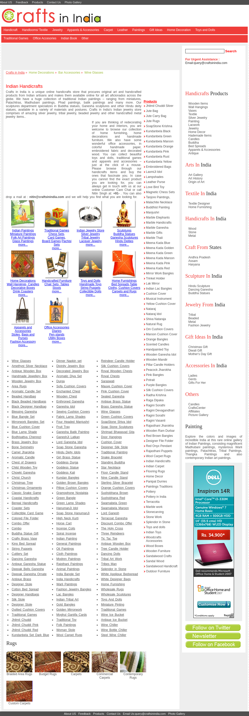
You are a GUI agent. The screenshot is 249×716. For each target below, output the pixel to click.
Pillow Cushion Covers (72, 488)
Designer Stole (22, 584)
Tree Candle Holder (114, 549)
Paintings (138, 30)
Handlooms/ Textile (35, 30)
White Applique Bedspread (119, 574)
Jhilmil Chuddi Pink (25, 625)
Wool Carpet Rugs (69, 635)
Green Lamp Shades (71, 503)
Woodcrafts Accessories (154, 539)
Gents (192, 379)
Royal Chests (110, 376)
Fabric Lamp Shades (71, 417)
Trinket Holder (155, 278)
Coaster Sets (21, 508)
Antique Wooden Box (26, 371)
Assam (193, 261)
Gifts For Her (197, 383)
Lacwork (194, 125)
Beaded (193, 318)
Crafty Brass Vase (24, 538)
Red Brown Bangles (159, 436)
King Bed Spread (24, 543)
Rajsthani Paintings (69, 564)
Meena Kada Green (159, 253)
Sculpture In (197, 276)
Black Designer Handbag (29, 406)
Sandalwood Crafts (159, 556)
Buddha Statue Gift (25, 533)
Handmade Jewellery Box (29, 376)
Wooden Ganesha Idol (161, 354)
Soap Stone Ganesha (71, 447)
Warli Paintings (66, 584)
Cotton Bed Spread (25, 589)
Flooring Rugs (155, 471)
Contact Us (54, 2)
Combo (17, 528)
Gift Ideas (156, 30)
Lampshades (154, 177)
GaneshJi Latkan (68, 437)
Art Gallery (195, 175)
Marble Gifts (154, 233)
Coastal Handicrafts (25, 498)
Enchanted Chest (68, 391)
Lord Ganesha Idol (69, 442)
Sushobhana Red (113, 498)
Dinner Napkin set (68, 361)
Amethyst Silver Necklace (29, 366)
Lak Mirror (153, 283)
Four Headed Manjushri (72, 422)
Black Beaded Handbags (29, 401)
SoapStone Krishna (159, 126)
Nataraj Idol (153, 314)
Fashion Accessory (23, 341)
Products (37, 2)
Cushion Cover (111, 442)
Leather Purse (155, 182)
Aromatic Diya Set (69, 376)
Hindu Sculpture (199, 286)
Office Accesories (44, 38)
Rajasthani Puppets (159, 451)
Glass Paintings (23, 241)
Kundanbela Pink (157, 151)
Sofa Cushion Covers (71, 386)
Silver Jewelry (90, 234)
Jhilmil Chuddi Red (25, 630)
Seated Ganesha (112, 396)
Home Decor (154, 476)
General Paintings (68, 543)
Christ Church (21, 477)
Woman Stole (65, 630)
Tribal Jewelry (90, 237)
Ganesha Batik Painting (72, 432)
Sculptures (124, 230)
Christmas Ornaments (27, 488)
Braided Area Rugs (19, 674)
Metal (192, 236)
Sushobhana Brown (114, 493)
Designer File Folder (159, 441)
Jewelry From (199, 304)
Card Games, (57, 237)
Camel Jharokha (23, 452)
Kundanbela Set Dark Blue (30, 635)
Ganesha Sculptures (124, 237)
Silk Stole (18, 599)
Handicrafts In (199, 218)
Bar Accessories (69, 72)
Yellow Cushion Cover (161, 304)
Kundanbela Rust (157, 156)
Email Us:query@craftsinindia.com (144, 713)
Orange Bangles (157, 339)
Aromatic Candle (23, 457)
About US (6, 2)
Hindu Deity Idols (68, 452)
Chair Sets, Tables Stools (56, 287)
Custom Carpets (19, 703)
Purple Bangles (156, 385)
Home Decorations (41, 72)
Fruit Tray (63, 427)
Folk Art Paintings (23, 237)
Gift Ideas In (198, 337)
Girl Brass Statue (68, 457)
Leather (123, 30)
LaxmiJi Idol (154, 172)
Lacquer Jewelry (90, 241)
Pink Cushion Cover (115, 391)
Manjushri (152, 212)
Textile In (195, 193)
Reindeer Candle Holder (118, 361)
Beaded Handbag (24, 396)
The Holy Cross (112, 528)
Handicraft (11, 30)
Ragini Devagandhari (160, 410)
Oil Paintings (65, 549)
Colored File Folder (25, 518)
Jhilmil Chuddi (21, 620)
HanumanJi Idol (67, 508)
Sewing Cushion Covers (73, 411)
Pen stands (56, 334)
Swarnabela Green (114, 503)
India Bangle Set (68, 574)
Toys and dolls (155, 527)
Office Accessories (56, 327)
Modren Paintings (68, 559)
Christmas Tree (22, 483)
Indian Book (69, 38)
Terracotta (152, 502)
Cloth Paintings (66, 554)
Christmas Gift (198, 347)
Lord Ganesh (110, 513)
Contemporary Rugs (133, 675)
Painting (193, 121)
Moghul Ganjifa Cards (71, 615)
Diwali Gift (195, 350)
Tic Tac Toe (109, 538)
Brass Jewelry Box (25, 442)
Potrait (150, 380)
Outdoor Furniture (158, 571)
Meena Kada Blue (158, 243)
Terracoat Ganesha (114, 518)
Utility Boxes (56, 338)
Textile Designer (199, 203)
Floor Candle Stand (114, 472)
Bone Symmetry (23, 447)
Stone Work (154, 517)
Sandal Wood (155, 561)
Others (192, 394)
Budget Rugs (48, 674)
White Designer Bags (116, 579)
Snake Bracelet (111, 457)
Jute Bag (152, 111)
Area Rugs (19, 386)
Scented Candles (157, 344)
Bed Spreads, (120, 284)
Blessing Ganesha (24, 411)
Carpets (76, 674)
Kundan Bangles (67, 477)
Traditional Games (16, 38)
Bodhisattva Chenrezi (26, 437)
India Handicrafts (68, 579)
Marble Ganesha (157, 227)
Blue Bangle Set (23, 417)
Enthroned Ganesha (70, 401)
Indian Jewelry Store (90, 230)
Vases (192, 110)
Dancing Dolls (110, 554)
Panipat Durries (156, 481)
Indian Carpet (155, 466)
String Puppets (90, 288)
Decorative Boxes (23, 288)
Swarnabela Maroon (115, 508)
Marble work (154, 507)
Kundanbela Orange (159, 146)
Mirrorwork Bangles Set (28, 422)
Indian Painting (66, 538)
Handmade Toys (90, 284)
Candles (33, 284)
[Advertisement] (92, 57)
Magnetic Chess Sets (160, 192)
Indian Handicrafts (158, 461)
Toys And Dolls (111, 599)
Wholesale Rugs (112, 589)
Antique (193, 153)
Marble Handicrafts (159, 222)
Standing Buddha (113, 462)
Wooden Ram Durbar (160, 430)
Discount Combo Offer (116, 523)
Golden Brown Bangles (72, 483)
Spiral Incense (66, 533)
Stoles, (16, 334)
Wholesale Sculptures (116, 594)
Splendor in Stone (113, 569)
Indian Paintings (23, 230)
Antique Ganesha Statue (29, 564)
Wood (192, 228)
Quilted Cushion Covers (28, 609)
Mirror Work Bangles (160, 273)
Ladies (192, 375)
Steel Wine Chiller (113, 635)
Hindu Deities (124, 241)
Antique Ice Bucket (114, 620)
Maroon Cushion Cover (161, 334)
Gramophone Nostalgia (72, 493)
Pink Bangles (155, 375)
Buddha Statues (124, 234)
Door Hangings (111, 437)
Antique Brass (21, 579)
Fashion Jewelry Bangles (73, 589)
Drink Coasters (23, 291)
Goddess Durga (67, 462)
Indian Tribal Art (67, 599)
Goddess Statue (67, 467)
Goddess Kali (65, 472)
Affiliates (194, 411)
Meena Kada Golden (160, 248)
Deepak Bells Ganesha (28, 569)
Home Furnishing (113, 584)
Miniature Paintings (23, 234)
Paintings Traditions (159, 486)
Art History (195, 178)
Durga (60, 381)
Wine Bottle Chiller (114, 630)
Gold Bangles (65, 604)
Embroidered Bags (158, 167)
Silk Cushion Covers (115, 366)
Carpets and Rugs (124, 291)
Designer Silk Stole (114, 447)
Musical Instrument (159, 299)
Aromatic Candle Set (26, 391)
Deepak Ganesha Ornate (29, 574)
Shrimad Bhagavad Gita (117, 432)
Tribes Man (109, 564)
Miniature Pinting (112, 604)
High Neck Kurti (67, 518)
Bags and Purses (26, 336)
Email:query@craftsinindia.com (206, 63)
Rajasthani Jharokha (160, 425)
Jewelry (57, 30)
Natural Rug (154, 324)
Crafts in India (15, 72)
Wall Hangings (198, 107)
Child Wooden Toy (24, 467)
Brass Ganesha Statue (117, 406)
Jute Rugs (153, 121)
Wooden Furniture (158, 551)
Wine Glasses (94, 72)
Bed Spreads (197, 146)
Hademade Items (199, 135)
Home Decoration (179, 30)
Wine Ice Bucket (112, 615)
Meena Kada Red (158, 268)
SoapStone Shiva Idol (116, 422)
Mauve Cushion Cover (116, 386)
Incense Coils (65, 528)
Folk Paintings (66, 625)
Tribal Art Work (111, 559)
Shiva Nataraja (156, 319)
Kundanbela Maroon (159, 141)
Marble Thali (154, 238)
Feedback (22, 2)
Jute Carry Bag (156, 116)
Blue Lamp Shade (24, 432)
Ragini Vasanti (155, 420)
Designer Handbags (25, 594)
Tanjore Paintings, (158, 197)
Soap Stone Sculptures (117, 427)
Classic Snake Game (26, 493)
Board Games (51, 241)
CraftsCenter (197, 408)
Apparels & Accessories (83, 30)
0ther (84, 38)
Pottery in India (156, 496)
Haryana (194, 264)
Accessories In (200, 365)
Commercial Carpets (104, 675)
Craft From (196, 247)
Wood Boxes (154, 546)
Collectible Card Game (27, 513)
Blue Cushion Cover (26, 427)
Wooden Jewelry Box (26, 381)
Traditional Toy (66, 620)
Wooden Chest (66, 396)
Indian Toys (153, 532)
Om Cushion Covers (159, 329)
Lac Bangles (65, 594)
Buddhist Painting (158, 207)
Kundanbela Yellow (159, 161)
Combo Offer (20, 523)
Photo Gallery (73, 2)
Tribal (192, 315)
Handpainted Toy (157, 349)
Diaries (56, 331)
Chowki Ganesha (23, 472)
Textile (192, 114)
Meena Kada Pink (158, 263)
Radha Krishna (156, 395)
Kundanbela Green (159, 136)
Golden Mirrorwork (69, 609)
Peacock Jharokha (158, 370)
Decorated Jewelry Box (72, 371)
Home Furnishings (124, 280)
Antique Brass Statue (116, 401)
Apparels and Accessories (23, 329)
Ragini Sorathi (155, 405)
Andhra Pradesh (199, 257)
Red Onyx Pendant (159, 446)
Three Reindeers (112, 533)
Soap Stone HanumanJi (73, 513)
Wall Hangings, (17, 284)
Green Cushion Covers (117, 417)
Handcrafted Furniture (57, 280)
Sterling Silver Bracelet (117, 483)
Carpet (108, 30)
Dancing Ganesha (24, 559)
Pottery (151, 491)
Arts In (192, 165)
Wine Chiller (109, 625)
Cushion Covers (129, 288)
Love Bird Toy (155, 187)
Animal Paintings (67, 569)
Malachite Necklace (159, 202)
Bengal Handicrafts (25, 503)
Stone (192, 232)
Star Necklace (111, 467)
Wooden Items (198, 103)
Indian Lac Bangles (159, 288)
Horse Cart (64, 523)
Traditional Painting (114, 452)
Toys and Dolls (205, 30)
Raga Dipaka (154, 400)
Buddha (193, 142)
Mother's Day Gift (200, 354)
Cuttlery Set (20, 554)
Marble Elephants (158, 217)
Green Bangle (66, 498)
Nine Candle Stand (114, 477)
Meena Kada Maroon (160, 258)
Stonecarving (155, 512)
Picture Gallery (198, 415)
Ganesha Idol (65, 406)
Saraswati (107, 381)
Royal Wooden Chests (116, 371)
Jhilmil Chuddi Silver (159, 106)
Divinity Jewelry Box (70, 366)
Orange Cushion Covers (118, 488)
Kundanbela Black (158, 131)
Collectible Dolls (90, 291)
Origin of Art (196, 182)
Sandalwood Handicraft (161, 566)
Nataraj (151, 309)
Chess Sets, (56, 234)
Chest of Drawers (24, 462)
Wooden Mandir (157, 359)
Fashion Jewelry (199, 325)
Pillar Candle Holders (160, 365)
